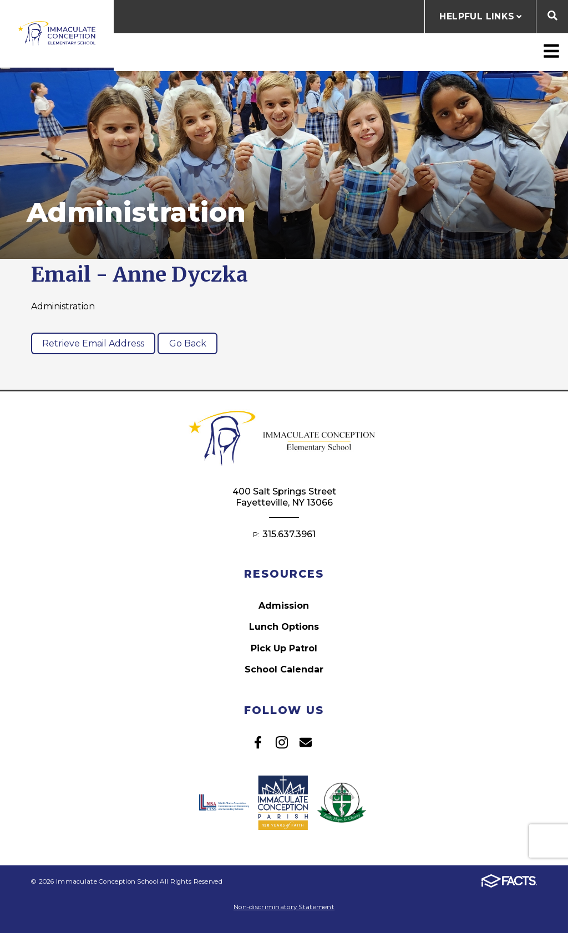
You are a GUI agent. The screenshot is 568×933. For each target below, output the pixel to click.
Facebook (258, 742)
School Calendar (284, 669)
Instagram (281, 742)
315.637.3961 (289, 534)
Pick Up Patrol (284, 648)
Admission (283, 605)
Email (305, 742)
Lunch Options (284, 626)
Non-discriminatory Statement (284, 907)
